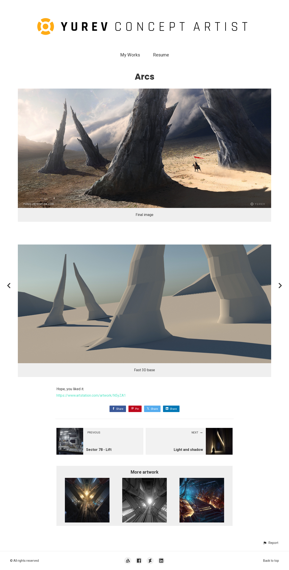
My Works (130, 55)
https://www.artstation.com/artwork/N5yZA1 (91, 395)
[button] (270, 542)
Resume (161, 55)
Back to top (271, 560)
